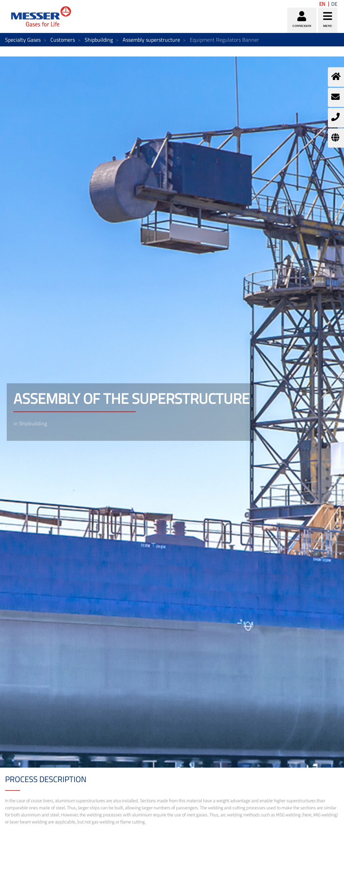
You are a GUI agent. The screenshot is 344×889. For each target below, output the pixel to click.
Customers (62, 40)
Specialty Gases (23, 40)
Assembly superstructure (151, 40)
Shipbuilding (99, 40)
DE (334, 4)
